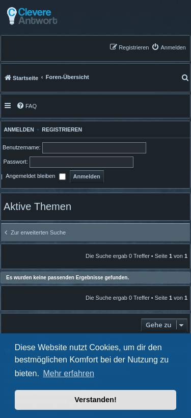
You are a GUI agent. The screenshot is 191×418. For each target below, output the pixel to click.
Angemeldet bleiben (35, 176)
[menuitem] (168, 47)
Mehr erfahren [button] (68, 373)
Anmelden (17, 129)
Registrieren (62, 129)
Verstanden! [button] (95, 400)
